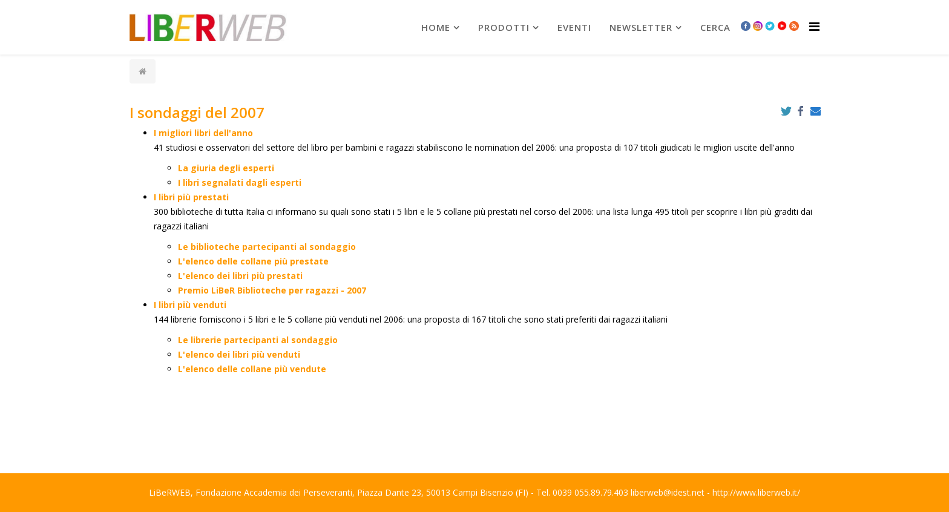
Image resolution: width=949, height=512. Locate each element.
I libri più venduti (190, 304)
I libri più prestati (191, 197)
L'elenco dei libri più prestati (240, 275)
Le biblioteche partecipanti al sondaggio (267, 246)
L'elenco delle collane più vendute (252, 369)
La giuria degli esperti (226, 168)
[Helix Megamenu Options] (814, 26)
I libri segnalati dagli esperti (239, 182)
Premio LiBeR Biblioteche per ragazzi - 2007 (272, 290)
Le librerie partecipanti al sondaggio (258, 340)
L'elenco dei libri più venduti (239, 354)
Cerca (715, 27)
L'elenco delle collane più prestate (253, 261)
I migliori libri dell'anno (203, 133)
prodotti (504, 27)
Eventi (574, 27)
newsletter (640, 27)
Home (435, 27)
